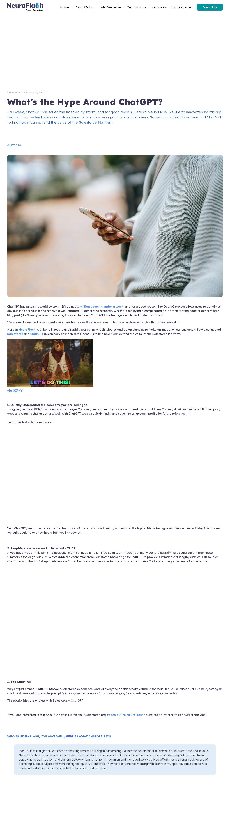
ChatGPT (36, 334)
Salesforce (15, 334)
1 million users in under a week (100, 306)
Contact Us (210, 7)
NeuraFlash (27, 329)
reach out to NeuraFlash (125, 715)
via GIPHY (15, 390)
